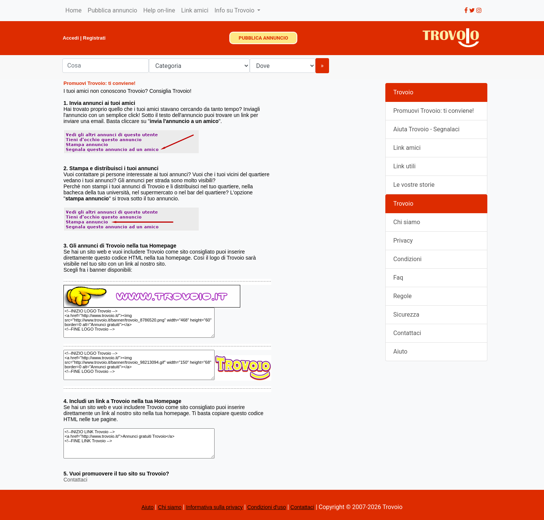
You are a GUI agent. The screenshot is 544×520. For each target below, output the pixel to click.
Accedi (71, 38)
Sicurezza (406, 314)
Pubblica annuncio (112, 10)
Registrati (94, 38)
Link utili (404, 166)
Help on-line (159, 10)
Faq (398, 277)
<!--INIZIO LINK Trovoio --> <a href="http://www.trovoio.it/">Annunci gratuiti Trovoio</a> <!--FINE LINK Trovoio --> (139, 443)
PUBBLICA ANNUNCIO (263, 38)
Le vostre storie (413, 184)
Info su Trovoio (235, 10)
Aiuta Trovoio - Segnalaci (426, 129)
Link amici (194, 10)
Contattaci (75, 480)
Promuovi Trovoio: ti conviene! (433, 110)
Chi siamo (406, 222)
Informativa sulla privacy (214, 507)
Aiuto (400, 351)
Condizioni (407, 259)
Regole (402, 296)
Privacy (403, 240)
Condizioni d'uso (266, 507)
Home (73, 10)
